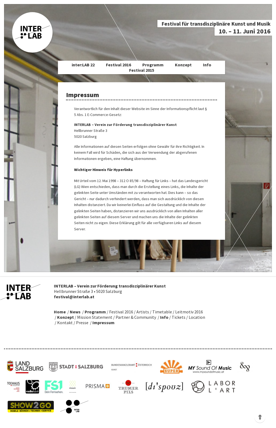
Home (60, 311)
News (75, 311)
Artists (142, 311)
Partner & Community (136, 317)
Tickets (178, 317)
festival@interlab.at (74, 296)
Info (207, 64)
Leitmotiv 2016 (189, 311)
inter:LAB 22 (83, 64)
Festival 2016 (118, 64)
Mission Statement (94, 317)
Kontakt (65, 322)
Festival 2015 (141, 70)
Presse (82, 322)
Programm (153, 64)
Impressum (103, 322)
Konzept (183, 64)
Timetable (162, 311)
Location (197, 317)
